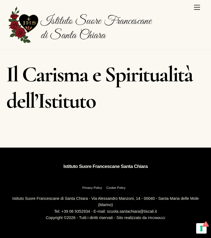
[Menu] (196, 7)
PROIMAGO (156, 218)
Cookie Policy (116, 187)
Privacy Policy (92, 187)
